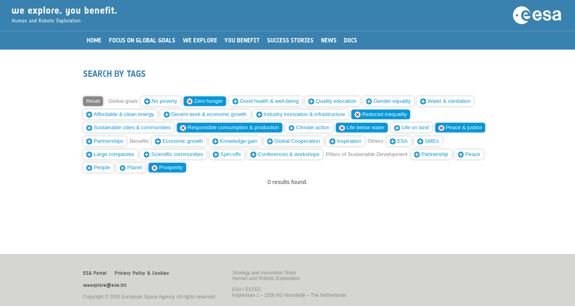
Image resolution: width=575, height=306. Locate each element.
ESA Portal (95, 273)
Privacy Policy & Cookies (142, 273)
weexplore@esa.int (105, 285)
